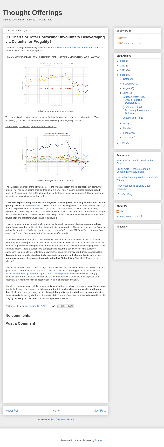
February (128, 133)
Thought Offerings (32, 12)
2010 (123, 75)
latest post (40, 227)
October (127, 79)
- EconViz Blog (124, 194)
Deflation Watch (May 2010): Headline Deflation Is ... (133, 100)
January (127, 137)
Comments (126, 43)
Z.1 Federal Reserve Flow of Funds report (73, 47)
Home (56, 410)
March (126, 128)
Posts (123, 38)
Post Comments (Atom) (62, 419)
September (129, 83)
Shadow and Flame (132, 117)
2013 (123, 61)
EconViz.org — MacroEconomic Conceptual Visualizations (133, 170)
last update (34, 205)
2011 (123, 70)
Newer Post (12, 410)
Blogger (98, 440)
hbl (17, 306)
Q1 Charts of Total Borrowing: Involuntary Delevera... (135, 110)
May (125, 123)
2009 (123, 143)
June (126, 93)
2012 (123, 65)
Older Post (99, 410)
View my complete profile (130, 216)
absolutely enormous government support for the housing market (37, 273)
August (127, 88)
